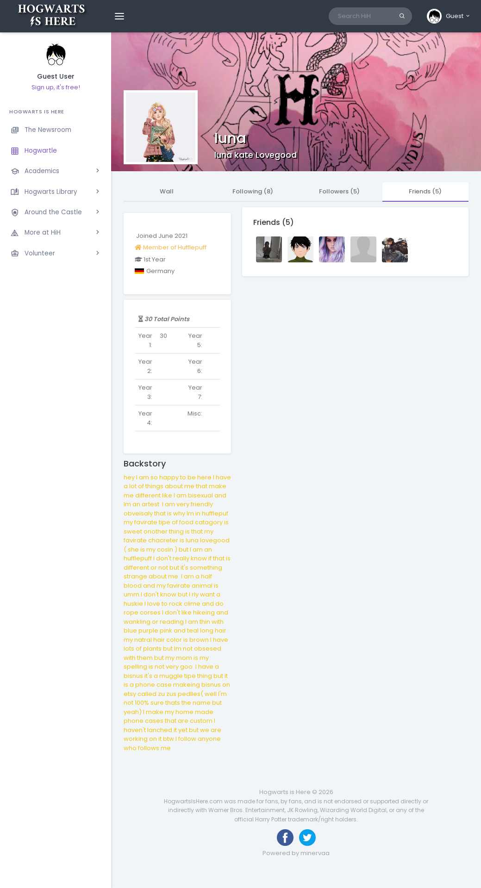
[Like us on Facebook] (285, 837)
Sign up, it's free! (55, 87)
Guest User (56, 76)
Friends (425, 191)
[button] (448, 16)
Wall (167, 191)
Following (252, 191)
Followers (339, 191)
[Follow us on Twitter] (307, 837)
